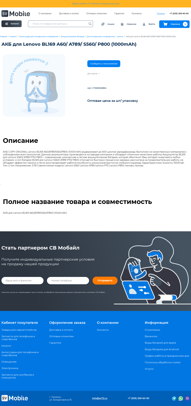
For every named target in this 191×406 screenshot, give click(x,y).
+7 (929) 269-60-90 (179, 13)
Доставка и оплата (69, 13)
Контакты (137, 13)
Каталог (13, 37)
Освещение (9, 361)
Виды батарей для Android (162, 349)
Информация (156, 323)
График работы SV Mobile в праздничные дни (95, 3)
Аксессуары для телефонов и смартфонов (38, 37)
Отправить (105, 280)
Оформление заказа (67, 323)
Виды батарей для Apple (160, 342)
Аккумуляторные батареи (72, 37)
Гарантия (119, 13)
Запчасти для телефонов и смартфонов (18, 338)
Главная (3, 37)
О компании (45, 13)
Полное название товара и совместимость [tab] (77, 202)
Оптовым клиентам (96, 13)
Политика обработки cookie (162, 362)
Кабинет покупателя (19, 323)
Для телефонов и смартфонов (100, 37)
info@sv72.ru (99, 398)
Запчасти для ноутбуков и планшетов (17, 376)
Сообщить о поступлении (103, 63)
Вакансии (151, 336)
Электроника (9, 368)
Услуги (149, 368)
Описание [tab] (20, 140)
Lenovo (120, 37)
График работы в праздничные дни (167, 355)
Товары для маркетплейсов (19, 329)
